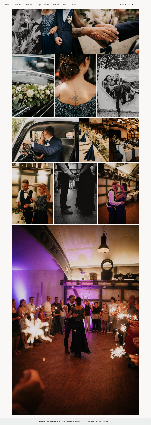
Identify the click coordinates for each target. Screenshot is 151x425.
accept (98, 421)
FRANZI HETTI (127, 4)
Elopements (17, 5)
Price (64, 5)
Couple (39, 5)
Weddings (29, 5)
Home (7, 5)
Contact (73, 5)
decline (105, 421)
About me (55, 5)
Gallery (46, 5)
